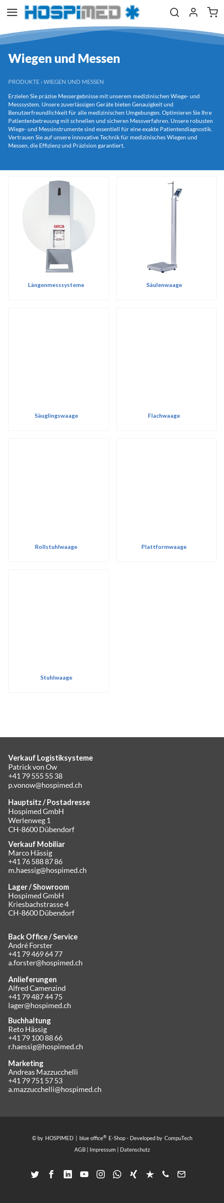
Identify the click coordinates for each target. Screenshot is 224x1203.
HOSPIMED (59, 1138)
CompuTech (178, 1138)
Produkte (23, 81)
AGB (79, 1149)
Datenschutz (135, 1149)
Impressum (103, 1149)
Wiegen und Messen (74, 81)
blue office (92, 1137)
